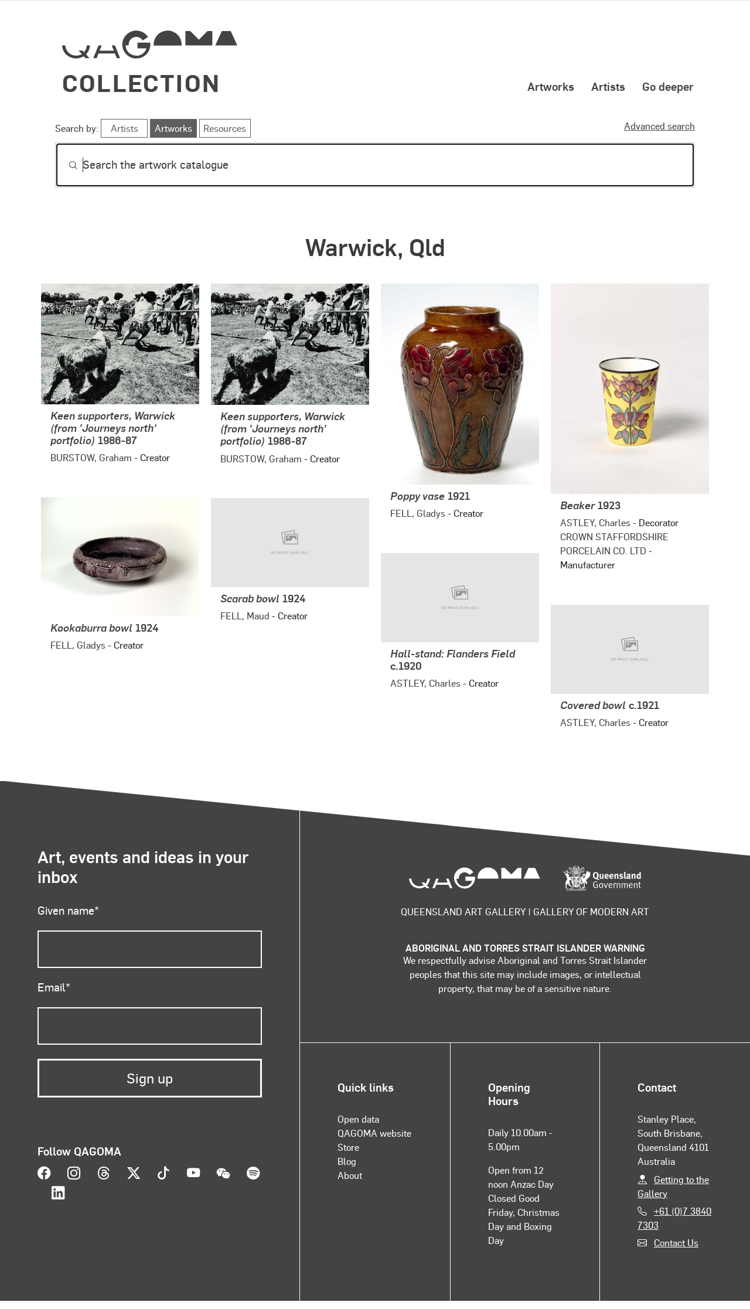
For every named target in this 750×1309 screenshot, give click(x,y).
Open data (358, 1119)
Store (348, 1147)
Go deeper (668, 86)
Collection (141, 82)
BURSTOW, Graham (91, 457)
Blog (347, 1161)
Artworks (550, 86)
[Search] (375, 165)
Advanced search (659, 126)
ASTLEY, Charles (595, 522)
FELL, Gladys (417, 513)
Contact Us (676, 1242)
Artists (608, 86)
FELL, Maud (245, 615)
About (350, 1175)
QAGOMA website (374, 1133)
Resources (224, 128)
